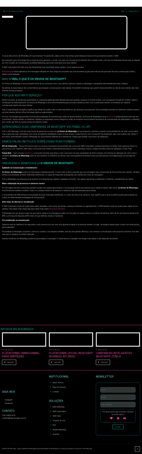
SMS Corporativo (59, 412)
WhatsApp (8, 71)
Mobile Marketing (59, 430)
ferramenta (111, 117)
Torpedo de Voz (59, 421)
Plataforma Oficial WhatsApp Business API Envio (71, 354)
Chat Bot (56, 435)
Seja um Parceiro (59, 387)
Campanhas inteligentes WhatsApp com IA (114, 354)
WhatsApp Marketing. (57, 209)
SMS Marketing (58, 407)
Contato (56, 392)
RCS (54, 425)
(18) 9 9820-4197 (9, 416)
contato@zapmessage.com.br (14, 418)
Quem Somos (58, 383)
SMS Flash (57, 416)
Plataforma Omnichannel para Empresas (21, 354)
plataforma (28, 153)
